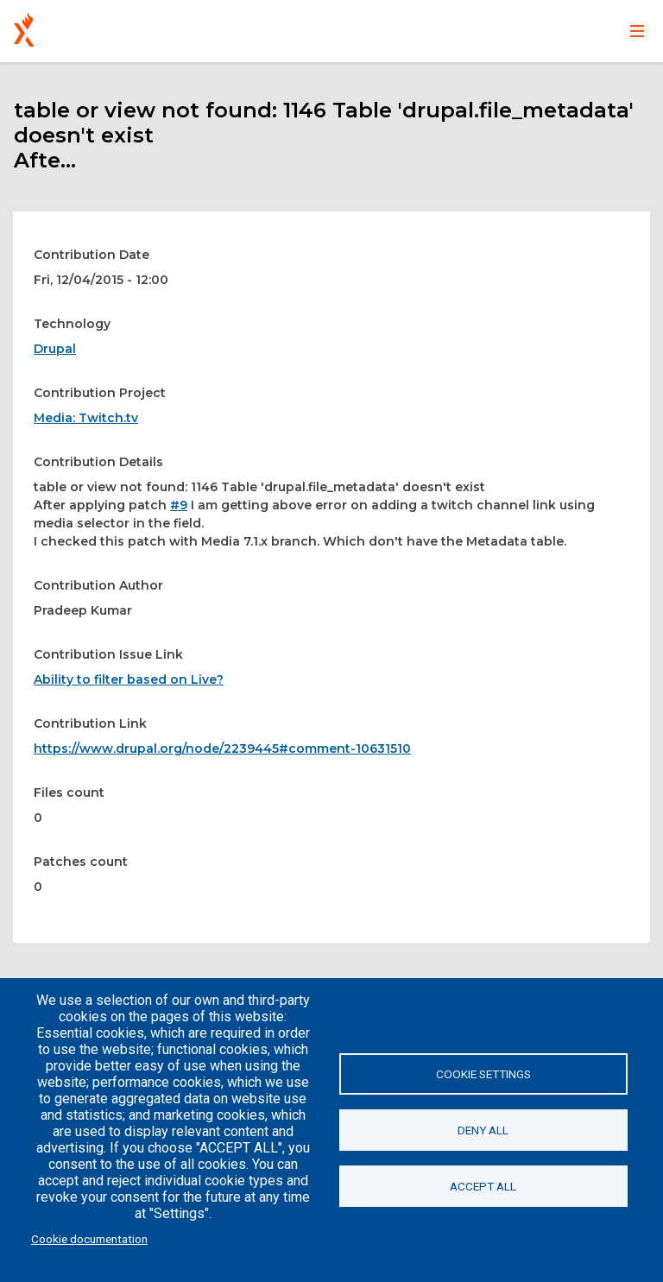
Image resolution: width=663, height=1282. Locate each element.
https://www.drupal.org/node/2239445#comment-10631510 (222, 748)
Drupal (55, 349)
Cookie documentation (89, 1239)
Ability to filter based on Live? (129, 679)
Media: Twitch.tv (86, 418)
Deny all (483, 1130)
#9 (178, 505)
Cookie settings (483, 1074)
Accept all (483, 1186)
